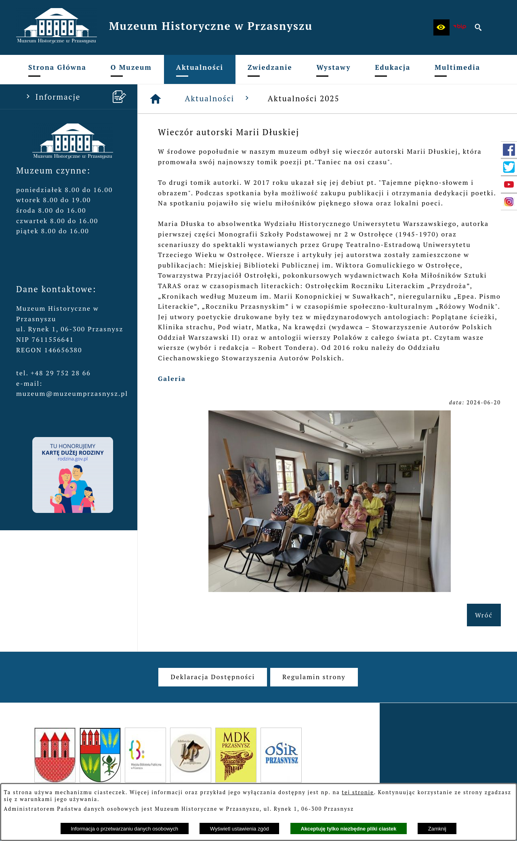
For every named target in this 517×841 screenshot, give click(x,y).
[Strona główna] (156, 98)
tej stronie (358, 792)
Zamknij (437, 829)
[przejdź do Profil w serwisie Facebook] (509, 150)
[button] (441, 27)
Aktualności (218, 98)
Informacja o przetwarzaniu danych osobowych (124, 829)
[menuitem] (57, 69)
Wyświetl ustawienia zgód (239, 829)
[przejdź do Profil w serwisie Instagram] (509, 202)
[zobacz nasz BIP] (460, 27)
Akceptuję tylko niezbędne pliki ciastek (348, 829)
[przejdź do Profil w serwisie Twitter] (509, 167)
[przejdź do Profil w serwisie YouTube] (509, 184)
